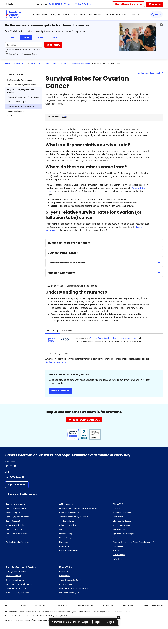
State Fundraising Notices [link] (153, 605)
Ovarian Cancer (15, 74)
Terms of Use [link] (127, 605)
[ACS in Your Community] (122, 512)
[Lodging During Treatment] (16, 571)
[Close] (118, 618)
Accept (85, 622)
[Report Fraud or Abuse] (122, 525)
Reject (97, 622)
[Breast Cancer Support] (15, 579)
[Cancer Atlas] (66, 575)
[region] (84, 622)
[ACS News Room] (67, 584)
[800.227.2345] (55, 4)
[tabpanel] (104, 341)
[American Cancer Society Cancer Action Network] (133, 542)
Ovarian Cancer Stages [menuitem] (17, 101)
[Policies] (116, 550)
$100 (26, 37)
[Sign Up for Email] (16, 484)
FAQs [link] (7, 605)
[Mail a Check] (117, 558)
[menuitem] (13, 14)
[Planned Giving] (65, 537)
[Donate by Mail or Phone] (68, 550)
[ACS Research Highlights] (15, 525)
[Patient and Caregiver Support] (18, 592)
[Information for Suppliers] (123, 521)
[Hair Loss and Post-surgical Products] (20, 584)
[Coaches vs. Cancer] (67, 521)
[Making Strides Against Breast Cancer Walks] (78, 508)
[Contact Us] (117, 508)
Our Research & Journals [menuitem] (116, 14)
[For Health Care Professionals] (17, 542)
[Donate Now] (53, 45)
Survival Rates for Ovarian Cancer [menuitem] (21, 106)
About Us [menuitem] (135, 14)
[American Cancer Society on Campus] (73, 516)
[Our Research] (118, 537)
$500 (55, 37)
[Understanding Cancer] (14, 512)
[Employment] (118, 516)
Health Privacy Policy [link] (85, 605)
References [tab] (67, 330)
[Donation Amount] (23, 45)
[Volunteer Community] (69, 592)
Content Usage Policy (56, 361)
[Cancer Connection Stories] (16, 533)
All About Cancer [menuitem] (39, 14)
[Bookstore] (63, 571)
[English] (12, 4)
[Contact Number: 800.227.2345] (84, 476)
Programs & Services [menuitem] (60, 14)
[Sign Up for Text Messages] (22, 494)
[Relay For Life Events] (69, 512)
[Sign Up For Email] (83, 4)
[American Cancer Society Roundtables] (74, 588)
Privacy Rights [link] (61, 605)
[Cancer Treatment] (13, 521)
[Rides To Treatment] (13, 575)
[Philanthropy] (64, 542)
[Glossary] (9, 537)
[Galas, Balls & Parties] (67, 525)
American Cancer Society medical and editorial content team (114, 338)
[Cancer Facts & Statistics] (15, 529)
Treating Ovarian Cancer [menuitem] (16, 111)
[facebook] (15, 466)
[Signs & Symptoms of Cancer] (17, 516)
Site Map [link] (22, 605)
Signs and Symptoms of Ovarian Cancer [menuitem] (23, 97)
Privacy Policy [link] (40, 605)
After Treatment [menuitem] (13, 116)
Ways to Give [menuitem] (79, 14)
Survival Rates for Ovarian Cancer (107, 63)
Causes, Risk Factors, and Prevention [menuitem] (21, 85)
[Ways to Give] (64, 529)
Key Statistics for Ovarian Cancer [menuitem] (20, 80)
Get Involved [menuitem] (95, 14)
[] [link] (64, 116)
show (64, 116)
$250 (41, 37)
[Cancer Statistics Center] (70, 579)
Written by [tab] (52, 330)
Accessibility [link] (108, 605)
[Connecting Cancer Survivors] (17, 588)
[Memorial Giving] (65, 533)
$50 (11, 37)
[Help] (67, 4)
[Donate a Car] (64, 546)
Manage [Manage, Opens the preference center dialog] (110, 622)
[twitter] (6, 466)
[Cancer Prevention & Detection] (18, 508)
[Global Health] (118, 546)
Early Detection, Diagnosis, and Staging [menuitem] (20, 90)
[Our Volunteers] (119, 554)
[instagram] (11, 466)
